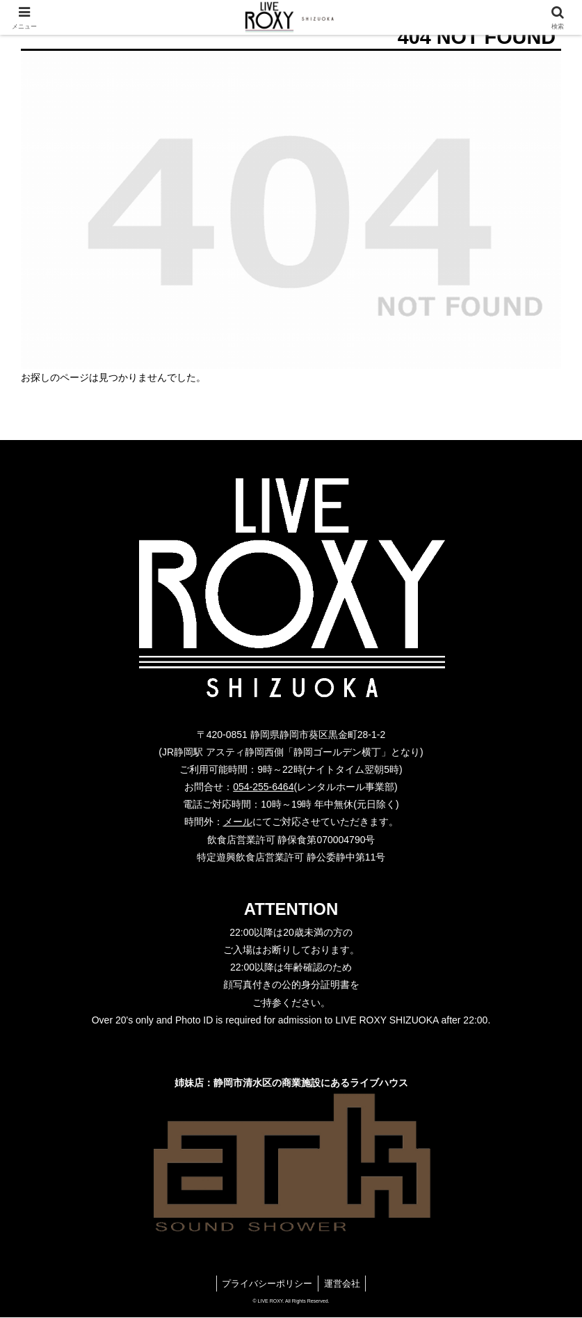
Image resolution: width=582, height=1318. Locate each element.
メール (237, 821)
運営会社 (347, 1283)
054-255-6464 (263, 786)
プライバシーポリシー (264, 1283)
